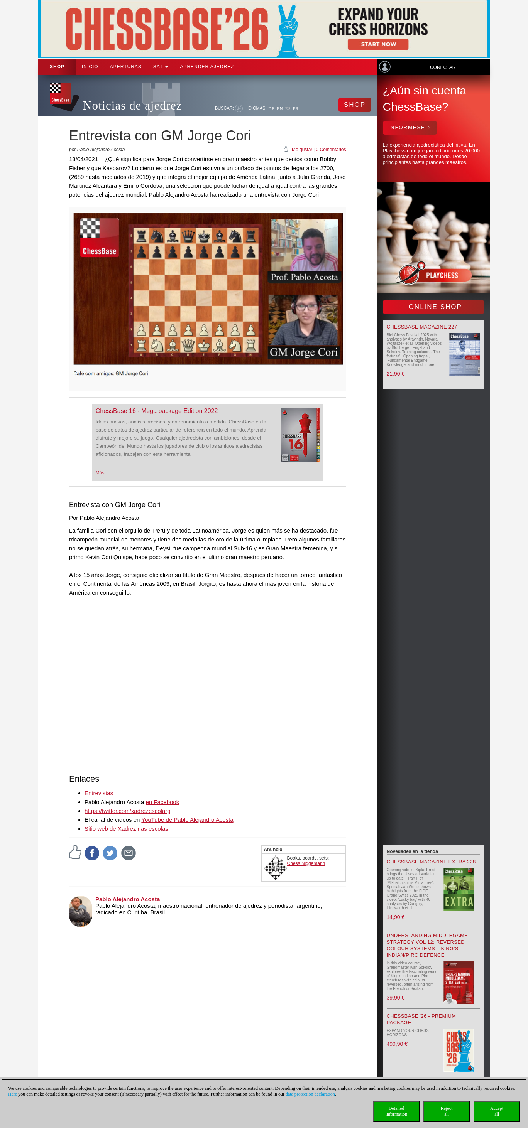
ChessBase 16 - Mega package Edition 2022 (157, 411)
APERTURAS (126, 66)
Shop (57, 66)
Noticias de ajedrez (132, 105)
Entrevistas (99, 793)
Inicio (90, 66)
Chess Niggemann (306, 863)
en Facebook (162, 802)
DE (271, 108)
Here (12, 1094)
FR (296, 108)
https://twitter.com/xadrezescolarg (128, 811)
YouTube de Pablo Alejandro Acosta (187, 819)
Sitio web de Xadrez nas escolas (126, 828)
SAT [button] (161, 66)
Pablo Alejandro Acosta (127, 899)
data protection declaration (310, 1094)
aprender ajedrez (207, 66)
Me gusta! (302, 149)
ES (288, 108)
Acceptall (496, 1111)
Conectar (442, 67)
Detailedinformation (397, 1111)
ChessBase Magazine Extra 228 (431, 862)
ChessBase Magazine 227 (422, 327)
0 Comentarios (331, 149)
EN (280, 108)
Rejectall (447, 1111)
